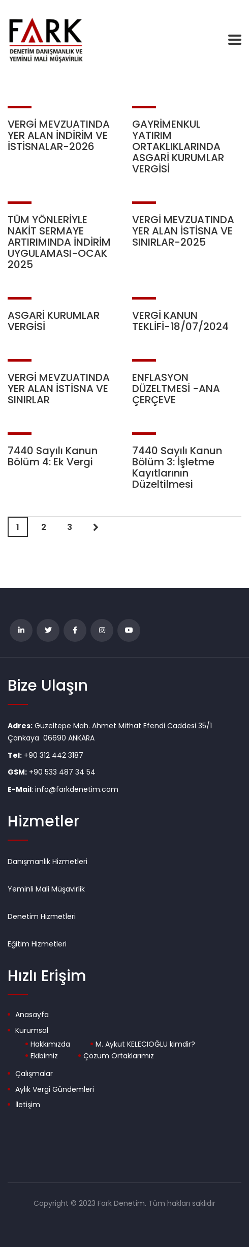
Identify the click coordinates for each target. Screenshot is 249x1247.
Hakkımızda (50, 1044)
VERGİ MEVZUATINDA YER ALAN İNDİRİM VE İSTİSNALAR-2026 (59, 135)
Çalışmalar (34, 1074)
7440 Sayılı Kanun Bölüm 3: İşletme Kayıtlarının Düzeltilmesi (177, 467)
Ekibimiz (44, 1056)
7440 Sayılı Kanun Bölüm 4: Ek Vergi (53, 456)
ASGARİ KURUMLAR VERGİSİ (54, 321)
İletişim (27, 1105)
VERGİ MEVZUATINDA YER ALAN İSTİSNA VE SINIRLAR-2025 (183, 231)
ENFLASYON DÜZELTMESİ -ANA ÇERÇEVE (176, 388)
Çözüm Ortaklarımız (118, 1056)
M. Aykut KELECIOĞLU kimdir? (145, 1044)
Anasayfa (32, 1015)
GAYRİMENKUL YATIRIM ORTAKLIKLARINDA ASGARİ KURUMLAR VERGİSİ (178, 146)
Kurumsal (31, 1030)
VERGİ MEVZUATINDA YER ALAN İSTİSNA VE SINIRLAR (59, 388)
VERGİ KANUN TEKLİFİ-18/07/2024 (180, 321)
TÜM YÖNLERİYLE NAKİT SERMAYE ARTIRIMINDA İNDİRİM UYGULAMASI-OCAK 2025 (59, 242)
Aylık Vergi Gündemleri (54, 1089)
